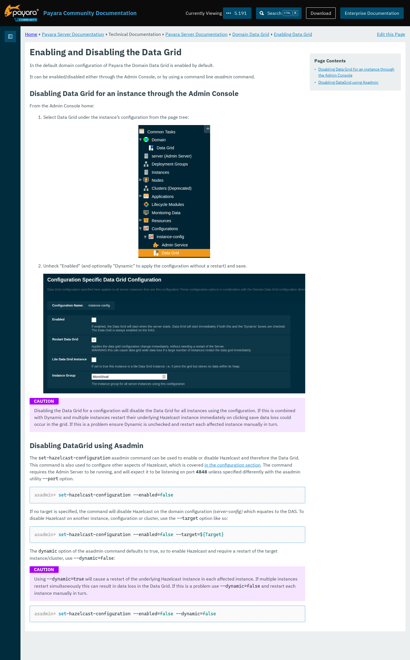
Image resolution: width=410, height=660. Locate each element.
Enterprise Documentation (372, 13)
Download (321, 13)
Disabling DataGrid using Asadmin (348, 82)
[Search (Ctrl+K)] (279, 13)
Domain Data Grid (321, 34)
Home (102, 34)
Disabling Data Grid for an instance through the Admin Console (356, 72)
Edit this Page (391, 34)
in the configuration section (186, 475)
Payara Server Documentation (37, 57)
